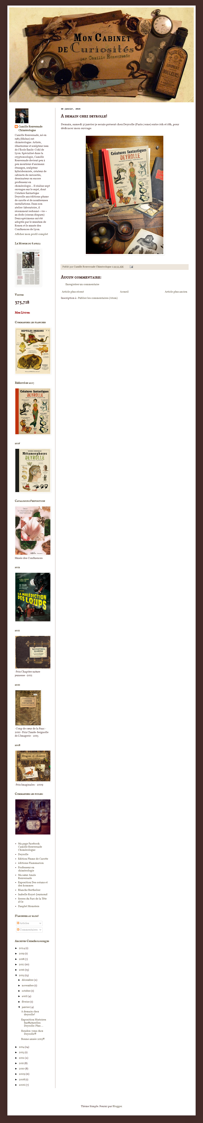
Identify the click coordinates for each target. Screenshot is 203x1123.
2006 (22, 1085)
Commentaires (27, 930)
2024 (22, 948)
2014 (22, 1047)
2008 (22, 1079)
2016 (22, 970)
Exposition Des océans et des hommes (33, 884)
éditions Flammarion (31, 863)
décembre (28, 980)
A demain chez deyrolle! (30, 1013)
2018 (22, 959)
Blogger (117, 1106)
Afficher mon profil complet (31, 234)
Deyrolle (23, 854)
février (26, 1002)
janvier (26, 1007)
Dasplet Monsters (28, 906)
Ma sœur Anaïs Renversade (27, 876)
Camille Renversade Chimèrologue (30, 128)
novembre (28, 985)
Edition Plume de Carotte (33, 859)
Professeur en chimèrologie (26, 869)
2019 (22, 953)
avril (25, 996)
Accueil (124, 292)
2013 (22, 1052)
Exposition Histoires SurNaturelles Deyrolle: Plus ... (33, 1023)
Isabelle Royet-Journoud (32, 894)
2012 (22, 1058)
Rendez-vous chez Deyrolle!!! (32, 1032)
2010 (22, 1069)
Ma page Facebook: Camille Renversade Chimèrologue (30, 847)
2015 (22, 975)
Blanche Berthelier (29, 890)
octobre (26, 991)
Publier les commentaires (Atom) (98, 298)
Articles (23, 923)
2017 (22, 964)
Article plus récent (73, 292)
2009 (22, 1074)
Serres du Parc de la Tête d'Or (32, 900)
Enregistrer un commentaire (82, 284)
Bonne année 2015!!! (33, 1039)
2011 (21, 1063)
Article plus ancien (176, 292)
